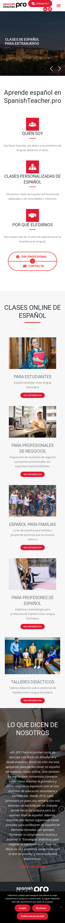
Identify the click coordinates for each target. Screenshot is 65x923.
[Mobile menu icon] (58, 6)
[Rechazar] (61, 907)
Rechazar (41, 908)
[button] (3, 809)
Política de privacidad (32, 916)
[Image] (32, 353)
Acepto (22, 908)
